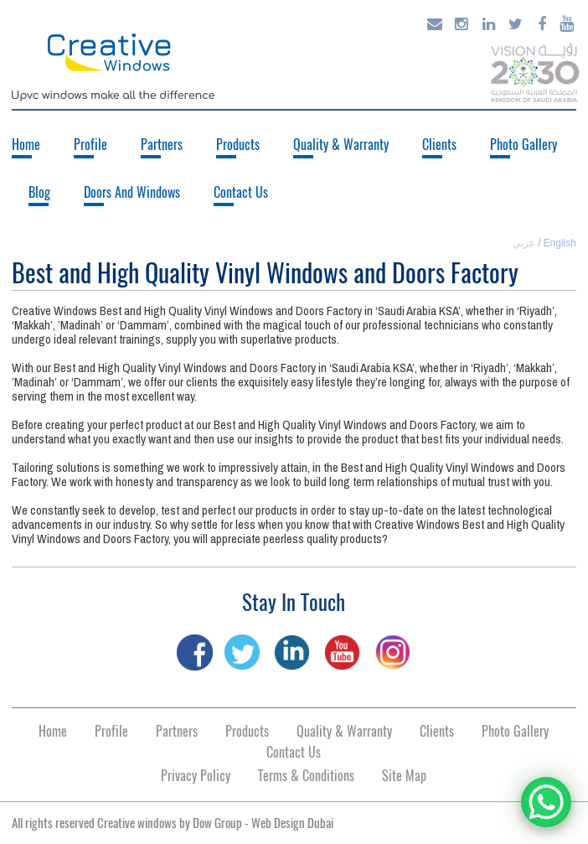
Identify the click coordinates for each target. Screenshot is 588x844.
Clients (439, 144)
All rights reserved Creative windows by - (172, 823)
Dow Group (217, 823)
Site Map (404, 775)
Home (26, 144)
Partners (162, 144)
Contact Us (241, 192)
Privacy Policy (195, 775)
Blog (39, 192)
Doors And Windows (132, 192)
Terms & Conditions (306, 775)
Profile (90, 144)
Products (238, 144)
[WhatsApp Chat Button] (546, 802)
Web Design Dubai (292, 823)
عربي (524, 243)
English (560, 243)
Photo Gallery (523, 144)
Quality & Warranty (341, 144)
